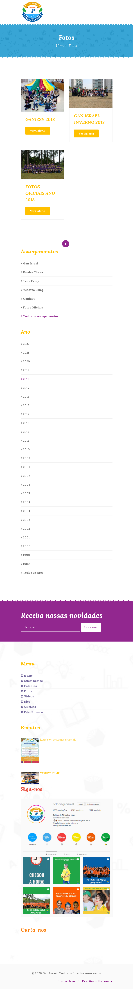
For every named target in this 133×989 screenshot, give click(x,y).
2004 (25, 502)
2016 (25, 396)
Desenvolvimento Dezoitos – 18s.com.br (84, 981)
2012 (25, 432)
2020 (25, 361)
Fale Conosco (32, 712)
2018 (25, 379)
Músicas (28, 707)
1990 (25, 555)
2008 (25, 467)
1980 (25, 564)
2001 (25, 537)
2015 (25, 405)
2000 (25, 546)
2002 (25, 528)
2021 (25, 352)
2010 (25, 449)
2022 (25, 343)
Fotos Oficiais (32, 307)
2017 (25, 387)
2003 (25, 520)
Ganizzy (28, 298)
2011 (25, 440)
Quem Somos (32, 681)
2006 (25, 484)
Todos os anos (32, 572)
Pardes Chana (32, 272)
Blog (26, 701)
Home (61, 45)
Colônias (29, 686)
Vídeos (27, 696)
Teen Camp (30, 281)
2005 (25, 493)
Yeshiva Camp (32, 290)
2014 (25, 414)
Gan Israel (29, 263)
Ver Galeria (37, 130)
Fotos (26, 691)
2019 (25, 370)
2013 (25, 423)
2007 (25, 476)
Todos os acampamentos (39, 316)
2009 (25, 458)
